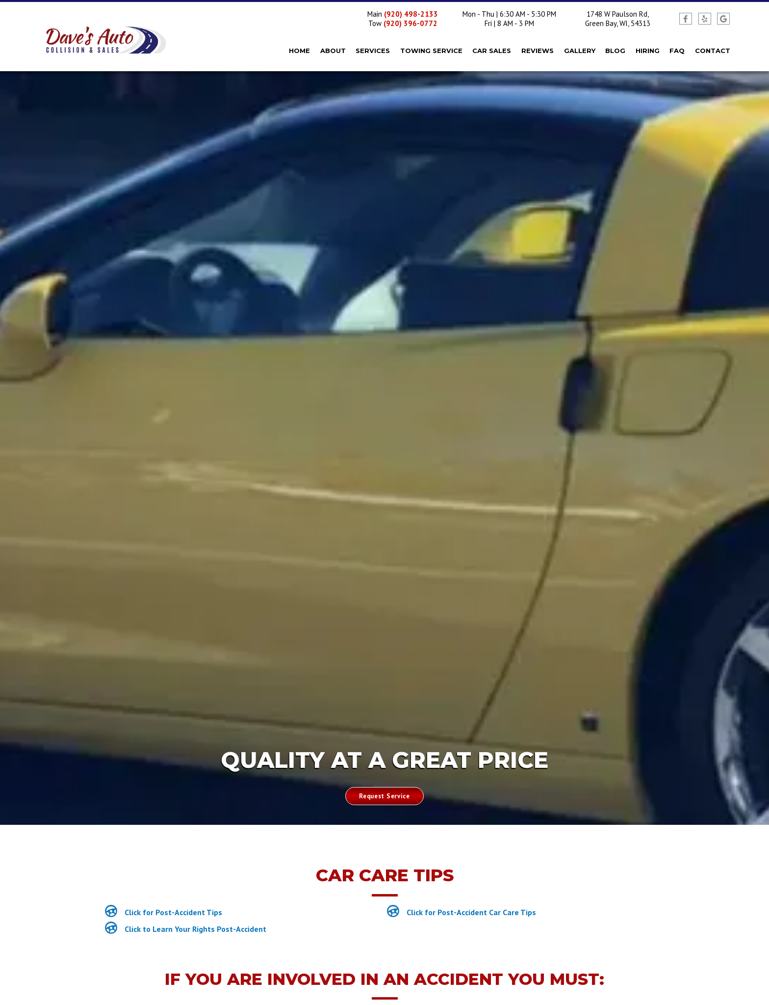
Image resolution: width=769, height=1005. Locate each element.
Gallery (579, 51)
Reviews (537, 51)
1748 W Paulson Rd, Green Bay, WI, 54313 (617, 18)
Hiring (648, 51)
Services (373, 51)
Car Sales (491, 51)
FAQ (677, 51)
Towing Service (431, 51)
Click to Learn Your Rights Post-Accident (195, 929)
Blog (615, 51)
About (333, 51)
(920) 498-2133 (411, 14)
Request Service (384, 796)
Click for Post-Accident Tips (173, 912)
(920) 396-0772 (410, 23)
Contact (712, 51)
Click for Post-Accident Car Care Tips (471, 912)
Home (299, 51)
